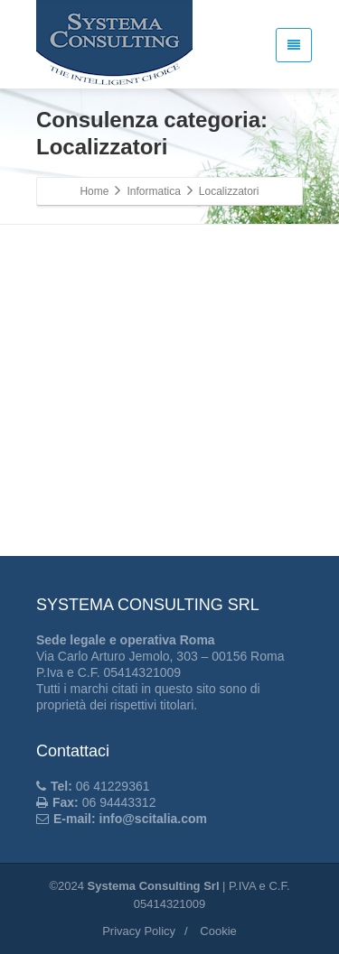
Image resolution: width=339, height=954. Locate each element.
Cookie (218, 931)
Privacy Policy (138, 931)
